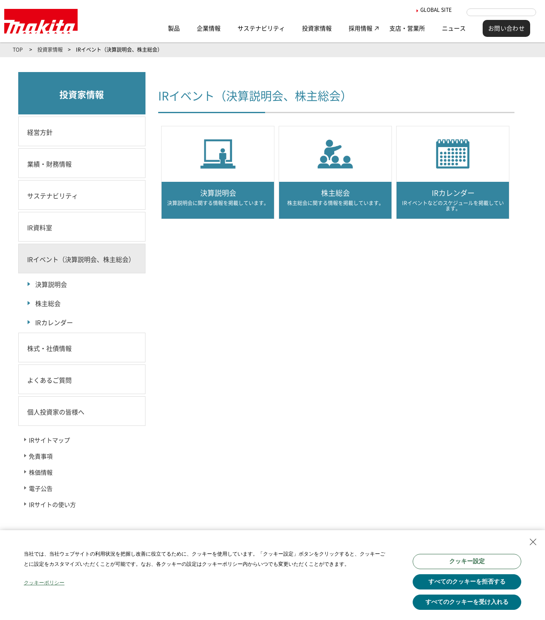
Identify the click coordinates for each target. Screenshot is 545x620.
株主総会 (48, 303)
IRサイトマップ (49, 440)
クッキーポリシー (44, 583)
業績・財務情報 (49, 164)
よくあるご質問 (49, 380)
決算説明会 (51, 284)
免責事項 (41, 456)
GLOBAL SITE (428, 9)
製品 (174, 28)
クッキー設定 (467, 561)
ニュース (454, 28)
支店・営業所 (407, 28)
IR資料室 (39, 228)
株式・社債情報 (49, 348)
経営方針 (40, 132)
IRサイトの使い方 (52, 505)
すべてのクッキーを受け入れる (467, 601)
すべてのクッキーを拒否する (467, 581)
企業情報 (209, 28)
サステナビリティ (261, 28)
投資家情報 (317, 28)
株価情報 (41, 472)
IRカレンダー (54, 323)
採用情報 (360, 28)
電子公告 (41, 489)
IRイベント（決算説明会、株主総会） (81, 259)
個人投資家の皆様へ (55, 412)
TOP (18, 49)
